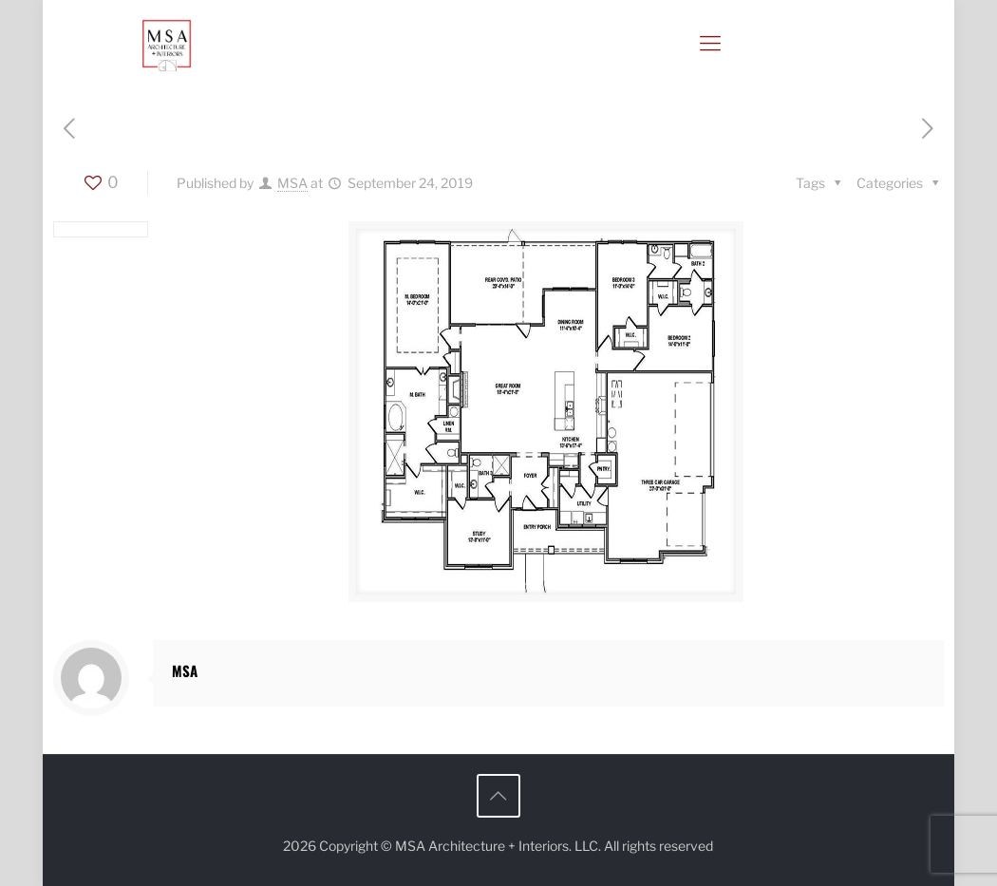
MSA (292, 183)
